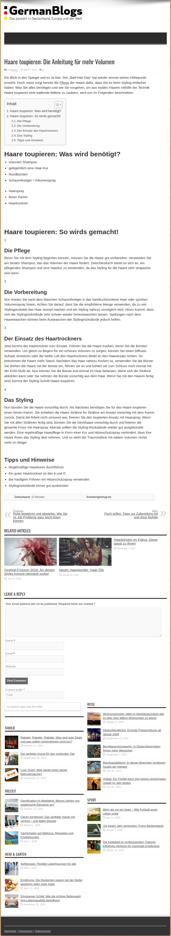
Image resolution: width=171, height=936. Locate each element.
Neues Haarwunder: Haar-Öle (81, 570)
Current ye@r (15, 690)
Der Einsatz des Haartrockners (37, 130)
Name (9, 641)
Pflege (64, 83)
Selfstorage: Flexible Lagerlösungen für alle (48, 864)
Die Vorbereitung (28, 125)
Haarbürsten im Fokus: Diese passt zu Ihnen (136, 541)
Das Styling (24, 135)
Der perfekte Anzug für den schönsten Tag (47, 754)
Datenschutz (43, 931)
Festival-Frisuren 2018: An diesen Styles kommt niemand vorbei (29, 572)
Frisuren (14, 70)
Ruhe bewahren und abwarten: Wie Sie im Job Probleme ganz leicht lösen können (40, 516)
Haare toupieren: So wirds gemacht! (35, 116)
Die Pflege (24, 121)
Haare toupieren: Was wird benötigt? (35, 111)
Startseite (10, 931)
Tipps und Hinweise (30, 140)
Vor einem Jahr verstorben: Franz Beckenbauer (133, 826)
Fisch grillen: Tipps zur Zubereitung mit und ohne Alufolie (130, 514)
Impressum (26, 931)
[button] (56, 105)
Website (10, 666)
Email (9, 654)
